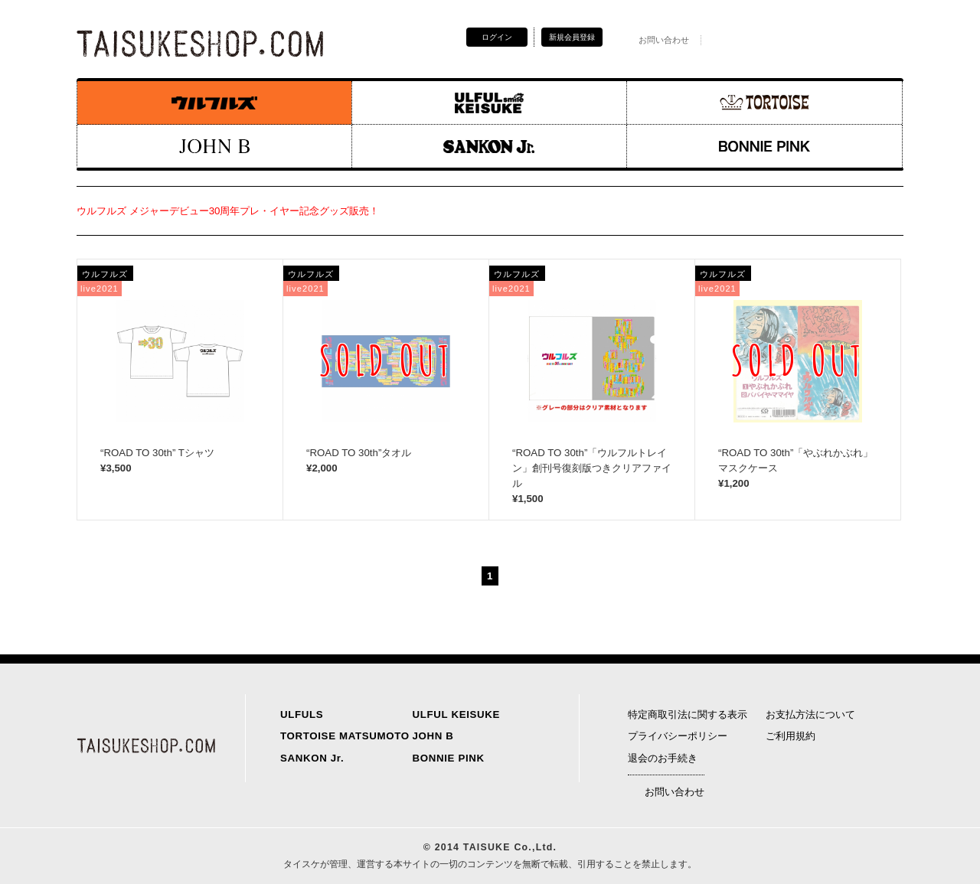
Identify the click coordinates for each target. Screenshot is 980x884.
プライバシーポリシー (677, 736)
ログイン (497, 37)
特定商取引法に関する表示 (687, 714)
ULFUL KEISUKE (457, 714)
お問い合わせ (655, 39)
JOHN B (433, 736)
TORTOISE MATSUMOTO (345, 736)
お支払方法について (810, 714)
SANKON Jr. (312, 758)
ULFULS (301, 714)
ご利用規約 (790, 736)
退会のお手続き (662, 758)
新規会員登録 (572, 37)
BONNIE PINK (449, 758)
